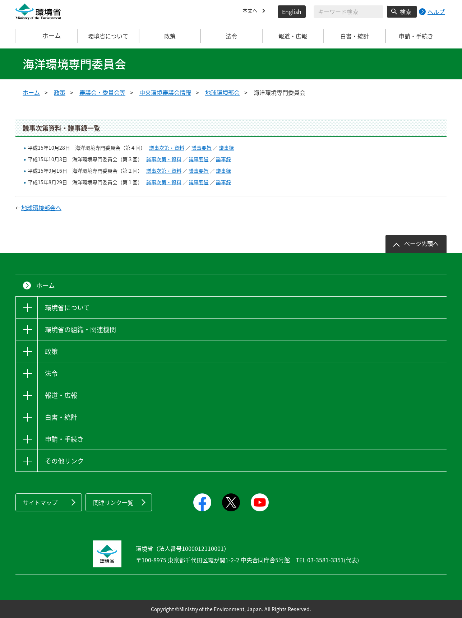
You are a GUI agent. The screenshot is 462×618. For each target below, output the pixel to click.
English (291, 11)
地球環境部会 (222, 92)
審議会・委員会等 (102, 92)
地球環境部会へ (41, 207)
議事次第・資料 (166, 147)
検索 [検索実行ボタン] (405, 11)
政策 (59, 92)
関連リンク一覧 (113, 502)
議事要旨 (201, 147)
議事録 (226, 147)
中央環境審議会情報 (165, 92)
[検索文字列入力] (348, 11)
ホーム (46, 36)
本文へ (251, 11)
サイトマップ (40, 502)
